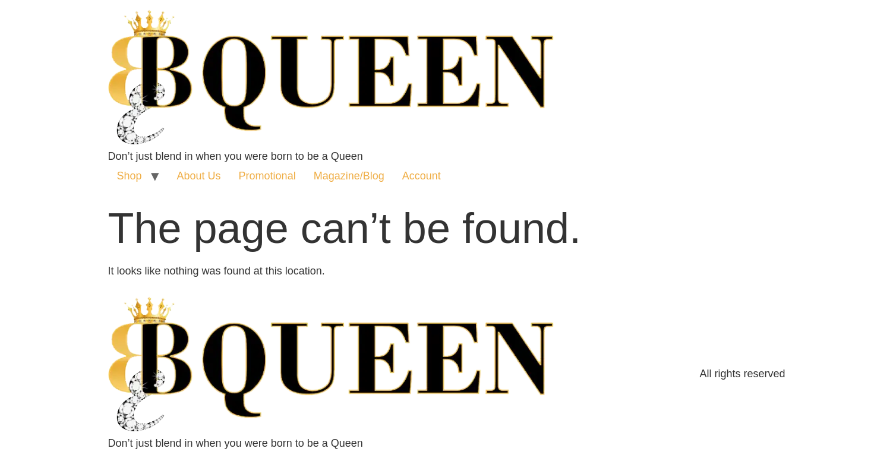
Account (421, 176)
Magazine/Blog (349, 176)
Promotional (267, 176)
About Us (199, 176)
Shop (129, 176)
